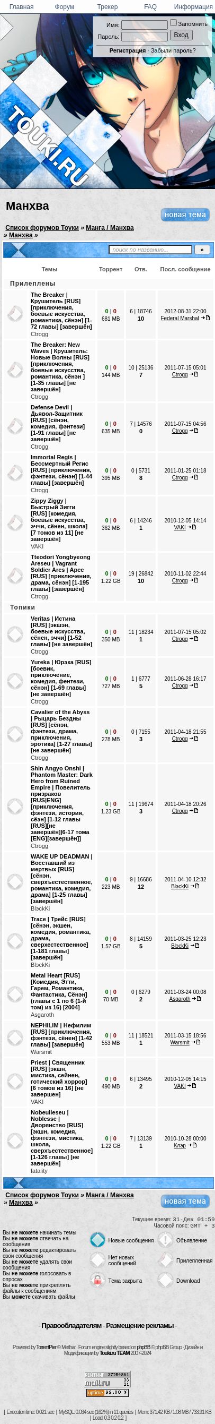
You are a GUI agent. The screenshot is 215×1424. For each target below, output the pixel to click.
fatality (39, 1171)
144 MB (111, 375)
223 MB (111, 887)
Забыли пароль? (173, 50)
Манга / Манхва (109, 227)
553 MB (111, 1043)
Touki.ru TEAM (115, 1353)
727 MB (111, 686)
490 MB (111, 1087)
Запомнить (189, 24)
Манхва (27, 205)
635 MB (111, 431)
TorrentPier (46, 1347)
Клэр (179, 1145)
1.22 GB (111, 581)
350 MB (111, 639)
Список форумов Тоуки (42, 227)
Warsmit (41, 1052)
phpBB (143, 1347)
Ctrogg (39, 334)
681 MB (111, 319)
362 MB (111, 528)
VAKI (37, 546)
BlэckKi (40, 908)
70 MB (111, 999)
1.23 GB (111, 811)
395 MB (111, 478)
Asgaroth (42, 1014)
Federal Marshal (180, 318)
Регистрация (128, 50)
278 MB (111, 739)
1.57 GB (111, 946)
